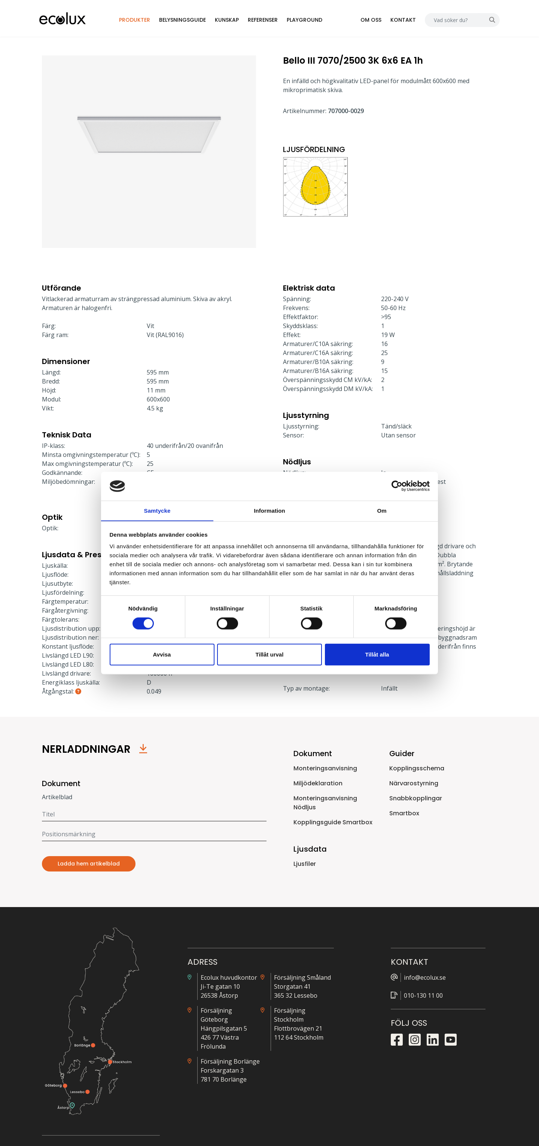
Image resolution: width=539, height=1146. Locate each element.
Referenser (268, 20)
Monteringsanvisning (325, 769)
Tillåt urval (270, 654)
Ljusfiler (304, 864)
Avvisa (162, 654)
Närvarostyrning (413, 784)
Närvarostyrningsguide (426, 1000)
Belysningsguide (187, 20)
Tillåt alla (377, 654)
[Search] (452, 20)
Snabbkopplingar (415, 799)
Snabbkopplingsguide (424, 1022)
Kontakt (400, 20)
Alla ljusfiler (411, 979)
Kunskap (232, 20)
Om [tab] (381, 510)
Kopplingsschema (416, 769)
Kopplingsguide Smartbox (332, 823)
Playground (310, 20)
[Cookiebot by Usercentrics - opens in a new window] (397, 486)
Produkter (139, 20)
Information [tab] (269, 510)
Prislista (406, 990)
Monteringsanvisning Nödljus (325, 803)
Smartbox (404, 814)
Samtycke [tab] (157, 510)
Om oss (368, 20)
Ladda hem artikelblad (89, 864)
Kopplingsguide (416, 1011)
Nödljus (406, 1033)
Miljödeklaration (317, 784)
